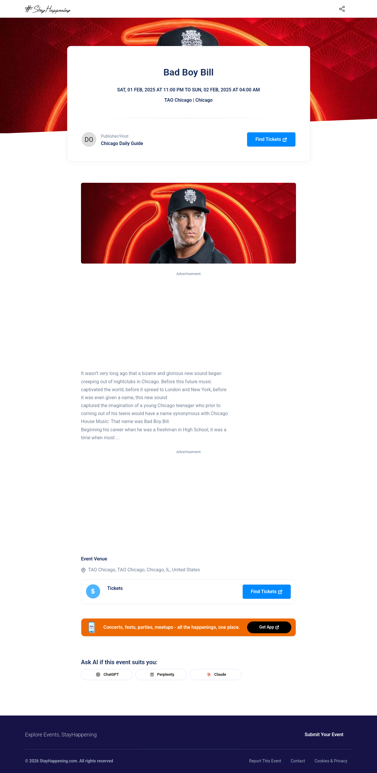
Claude (215, 674)
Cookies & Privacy (331, 761)
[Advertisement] (188, 321)
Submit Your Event (324, 734)
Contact (298, 761)
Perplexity (161, 674)
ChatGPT (107, 674)
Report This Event (265, 761)
